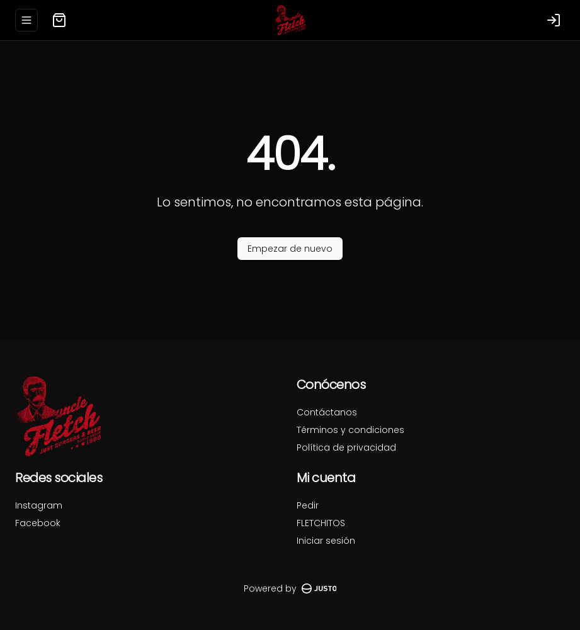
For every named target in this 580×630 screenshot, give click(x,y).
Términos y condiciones (350, 430)
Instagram (38, 505)
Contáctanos (327, 412)
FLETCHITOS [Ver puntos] (321, 523)
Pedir (308, 505)
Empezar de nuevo (290, 248)
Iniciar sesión (326, 540)
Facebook (37, 523)
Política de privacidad (346, 447)
